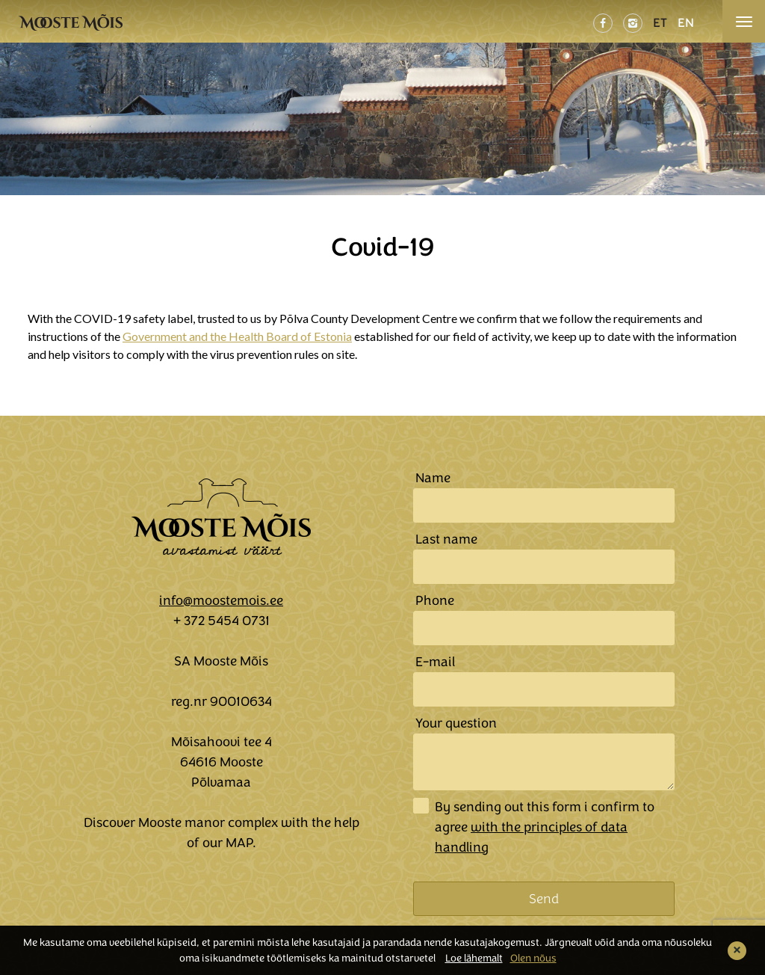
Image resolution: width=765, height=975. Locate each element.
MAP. (241, 843)
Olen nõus (533, 958)
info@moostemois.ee (221, 600)
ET (660, 22)
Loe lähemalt (474, 958)
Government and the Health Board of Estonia (237, 336)
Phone (434, 600)
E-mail (435, 662)
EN (686, 22)
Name (432, 478)
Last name (446, 539)
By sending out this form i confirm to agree (544, 827)
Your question (456, 723)
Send (544, 899)
